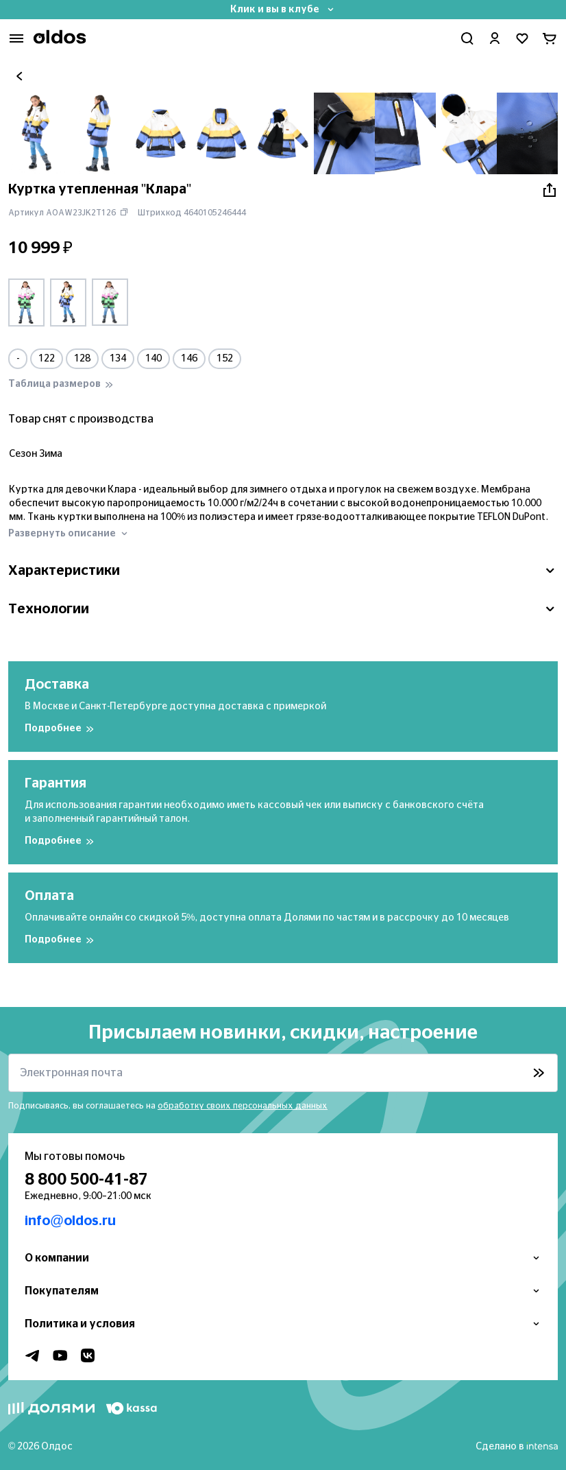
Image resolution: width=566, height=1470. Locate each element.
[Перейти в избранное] (522, 38)
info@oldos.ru (70, 1221)
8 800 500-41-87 (86, 1180)
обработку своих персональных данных (243, 1106)
